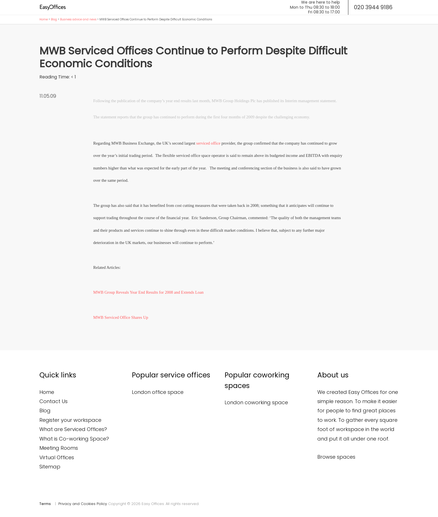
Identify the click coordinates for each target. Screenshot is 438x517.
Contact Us (53, 401)
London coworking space (256, 402)
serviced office (208, 143)
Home (43, 19)
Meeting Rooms (58, 447)
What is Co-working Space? (74, 438)
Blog (54, 19)
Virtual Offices (56, 457)
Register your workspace (70, 420)
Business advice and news (78, 19)
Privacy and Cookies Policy (82, 503)
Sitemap (49, 466)
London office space (158, 392)
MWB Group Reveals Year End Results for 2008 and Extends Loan (148, 292)
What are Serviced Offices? (73, 429)
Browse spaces (336, 456)
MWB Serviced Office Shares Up (120, 317)
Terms (45, 503)
